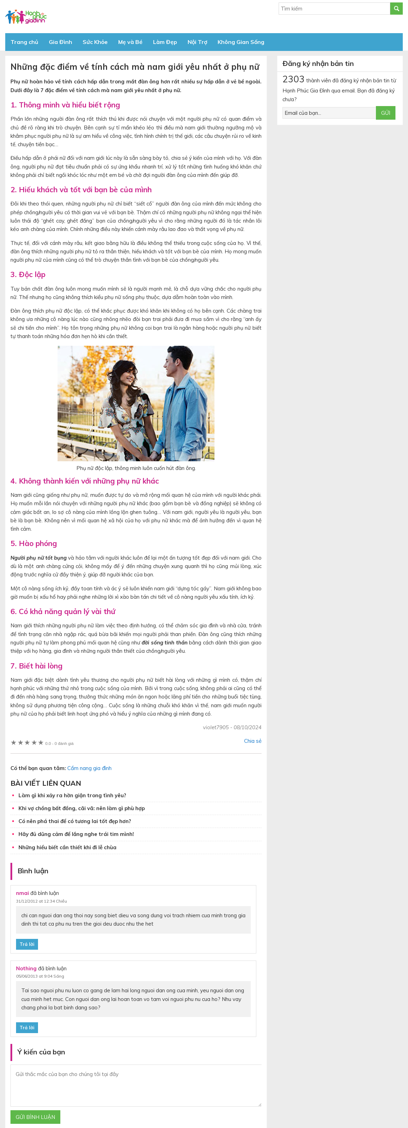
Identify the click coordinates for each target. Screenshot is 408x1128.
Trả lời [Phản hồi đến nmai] (27, 944)
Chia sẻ (253, 741)
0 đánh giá (59, 743)
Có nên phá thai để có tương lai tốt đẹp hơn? (74, 821)
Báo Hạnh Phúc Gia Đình (68, 16)
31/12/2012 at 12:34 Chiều (41, 901)
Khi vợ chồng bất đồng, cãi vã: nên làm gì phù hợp (81, 808)
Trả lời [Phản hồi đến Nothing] (27, 1027)
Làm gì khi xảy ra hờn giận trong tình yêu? (72, 795)
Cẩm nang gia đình (89, 768)
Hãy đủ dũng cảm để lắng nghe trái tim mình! (76, 834)
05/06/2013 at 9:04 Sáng (40, 976)
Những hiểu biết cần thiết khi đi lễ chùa (67, 847)
